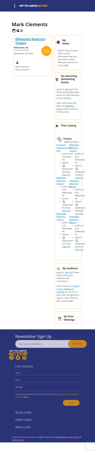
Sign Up (68, 89)
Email (22, 380)
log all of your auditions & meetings (68, 289)
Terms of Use (18, 444)
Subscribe (81, 343)
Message (23, 387)
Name (22, 374)
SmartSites (61, 441)
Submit (68, 400)
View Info (66, 174)
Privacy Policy (61, 393)
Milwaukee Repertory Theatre (30, 41)
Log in (59, 89)
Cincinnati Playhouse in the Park (64, 147)
